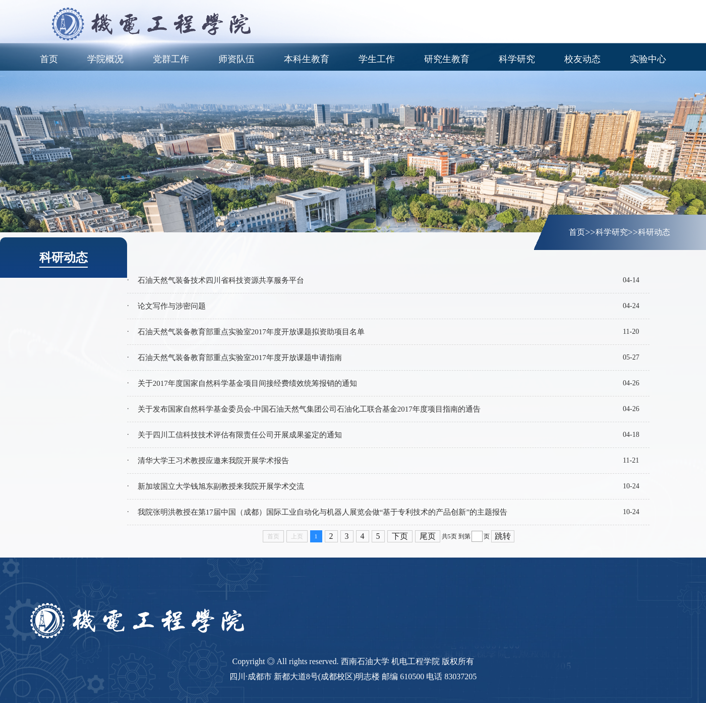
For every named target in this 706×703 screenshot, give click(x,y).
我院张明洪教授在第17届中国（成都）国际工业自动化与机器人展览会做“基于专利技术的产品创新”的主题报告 (322, 512)
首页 (49, 59)
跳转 (503, 536)
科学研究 (517, 59)
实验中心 (648, 59)
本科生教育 (306, 59)
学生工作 (377, 59)
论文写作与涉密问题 (172, 306)
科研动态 (654, 232)
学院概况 (105, 59)
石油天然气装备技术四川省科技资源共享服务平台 (221, 280)
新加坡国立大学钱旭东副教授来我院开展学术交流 (221, 486)
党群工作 (171, 59)
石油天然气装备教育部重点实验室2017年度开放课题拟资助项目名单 (251, 332)
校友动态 (582, 59)
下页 (400, 536)
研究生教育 (446, 59)
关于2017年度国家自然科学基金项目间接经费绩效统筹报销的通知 (247, 383)
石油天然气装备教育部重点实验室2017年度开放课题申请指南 (240, 358)
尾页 (428, 536)
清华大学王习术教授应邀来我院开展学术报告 (213, 461)
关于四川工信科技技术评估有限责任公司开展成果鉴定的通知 (240, 435)
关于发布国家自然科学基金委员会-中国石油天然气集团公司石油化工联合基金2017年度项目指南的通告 (309, 409)
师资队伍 (236, 59)
